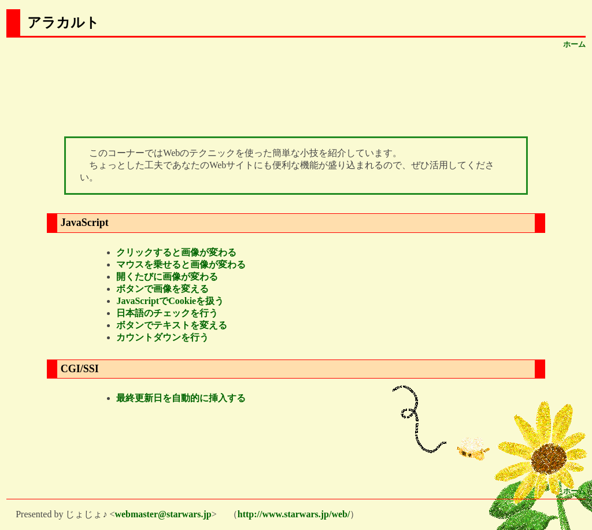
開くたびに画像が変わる (167, 276)
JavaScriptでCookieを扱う (170, 301)
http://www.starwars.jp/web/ (294, 514)
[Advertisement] (296, 91)
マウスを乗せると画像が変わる (181, 264)
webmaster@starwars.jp (162, 514)
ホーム (574, 44)
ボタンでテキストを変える (171, 325)
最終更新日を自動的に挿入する (181, 398)
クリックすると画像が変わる (176, 252)
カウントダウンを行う (162, 337)
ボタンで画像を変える (162, 289)
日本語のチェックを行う (167, 313)
